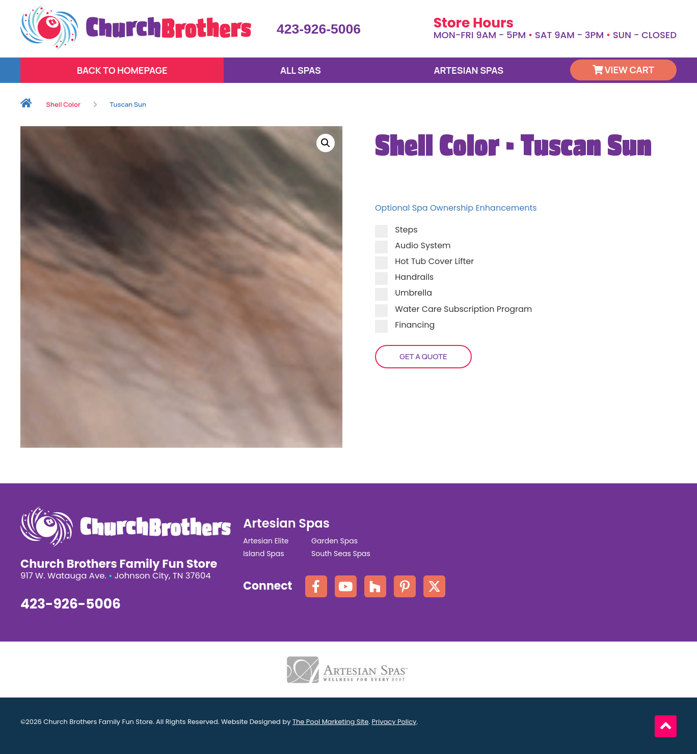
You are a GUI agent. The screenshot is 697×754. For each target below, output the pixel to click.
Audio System (413, 245)
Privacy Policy (394, 722)
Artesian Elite (265, 541)
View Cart (623, 70)
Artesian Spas (468, 70)
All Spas (300, 70)
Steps (396, 230)
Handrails (404, 277)
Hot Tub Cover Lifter (424, 261)
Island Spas (263, 553)
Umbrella (403, 293)
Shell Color (63, 104)
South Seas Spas (340, 553)
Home (26, 105)
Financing (405, 325)
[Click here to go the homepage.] (135, 27)
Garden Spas (334, 541)
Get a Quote (423, 356)
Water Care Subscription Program (453, 309)
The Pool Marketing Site (330, 722)
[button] (325, 143)
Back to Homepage (122, 70)
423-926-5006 (319, 29)
